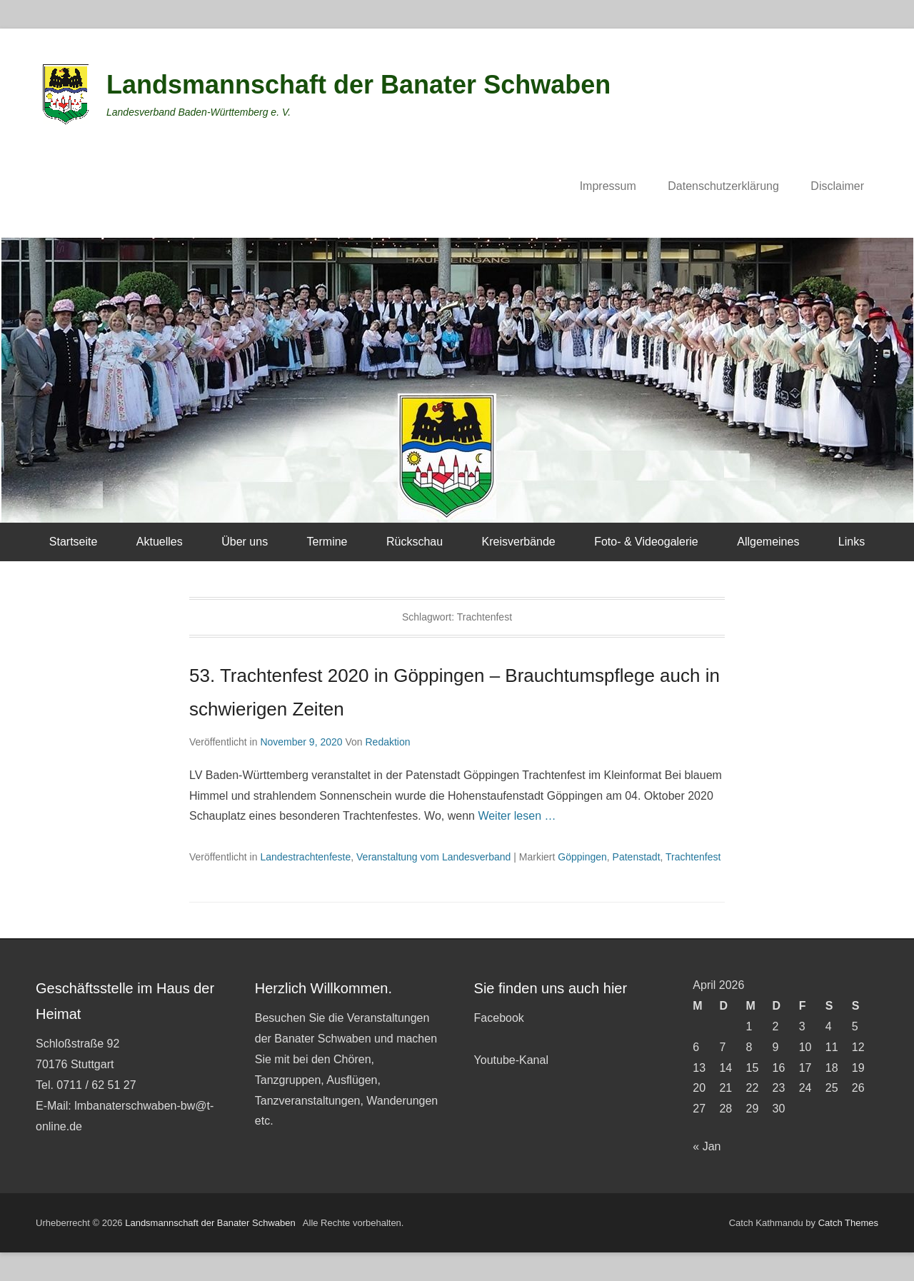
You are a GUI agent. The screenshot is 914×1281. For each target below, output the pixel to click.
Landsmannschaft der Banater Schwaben (358, 84)
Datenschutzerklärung (723, 186)
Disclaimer (837, 186)
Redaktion (387, 742)
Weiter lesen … (517, 816)
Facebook (499, 1018)
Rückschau (414, 542)
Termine (327, 542)
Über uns (244, 542)
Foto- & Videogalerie (646, 542)
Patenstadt (637, 857)
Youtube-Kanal (511, 1060)
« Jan (706, 1146)
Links (851, 542)
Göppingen (582, 857)
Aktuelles (159, 542)
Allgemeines (768, 542)
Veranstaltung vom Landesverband (433, 857)
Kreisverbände (519, 542)
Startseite (73, 542)
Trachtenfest (693, 857)
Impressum (608, 186)
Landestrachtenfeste (305, 857)
